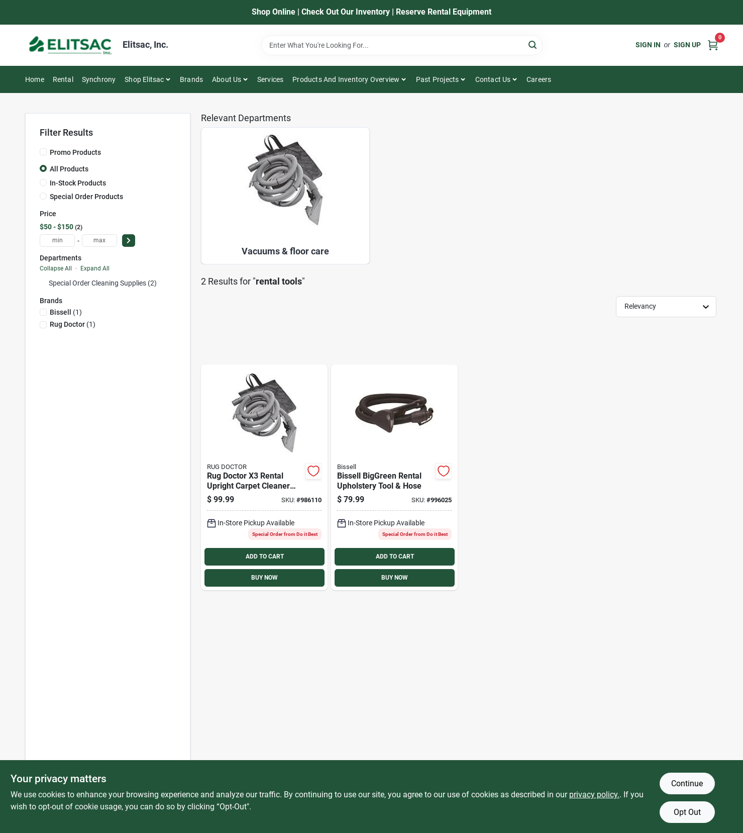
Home (34, 79)
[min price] (57, 240)
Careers (538, 79)
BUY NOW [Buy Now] (264, 577)
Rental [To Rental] (63, 79)
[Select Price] (128, 240)
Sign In (648, 45)
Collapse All (56, 268)
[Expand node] (43, 283)
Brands (191, 79)
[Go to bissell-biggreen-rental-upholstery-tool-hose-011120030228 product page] (394, 477)
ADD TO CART (265, 556)
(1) (66, 312)
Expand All (95, 268)
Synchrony (99, 79)
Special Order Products (86, 196)
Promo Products (75, 152)
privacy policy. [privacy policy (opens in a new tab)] (594, 794)
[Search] (533, 44)
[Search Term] (402, 45)
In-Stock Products (78, 183)
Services (270, 79)
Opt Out (687, 812)
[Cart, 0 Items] (713, 45)
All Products (69, 168)
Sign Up (687, 45)
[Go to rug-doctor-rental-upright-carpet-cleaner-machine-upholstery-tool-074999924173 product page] (264, 477)
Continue (687, 783)
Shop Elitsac (144, 79)
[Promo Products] (43, 151)
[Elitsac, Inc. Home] (70, 45)
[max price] (99, 240)
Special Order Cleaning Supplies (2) (103, 283)
